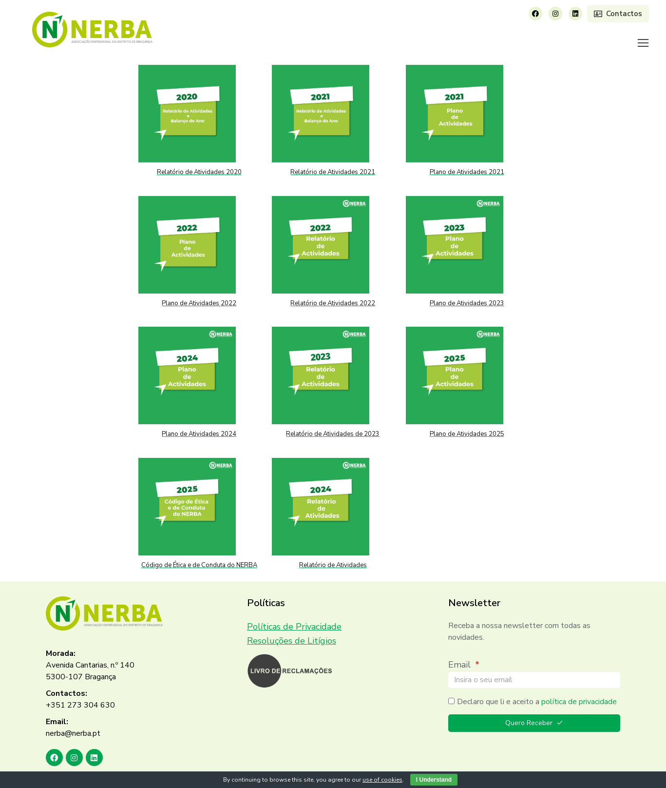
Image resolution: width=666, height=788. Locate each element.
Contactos (618, 14)
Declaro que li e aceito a (537, 689)
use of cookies (382, 780)
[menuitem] (288, 37)
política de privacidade (579, 689)
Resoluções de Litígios (291, 628)
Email (460, 652)
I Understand (434, 779)
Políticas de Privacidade (294, 614)
